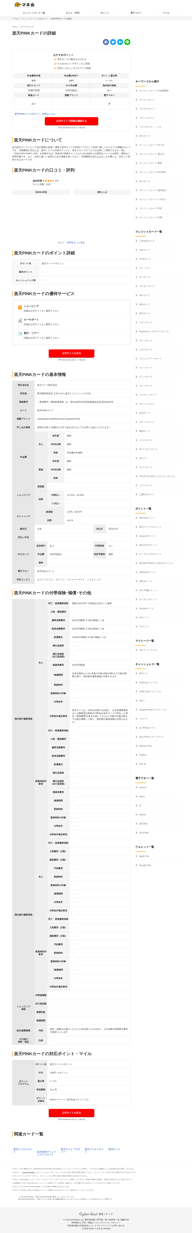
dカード (143, 458)
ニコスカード (146, 440)
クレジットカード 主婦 (150, 217)
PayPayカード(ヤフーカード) (153, 331)
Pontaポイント (146, 608)
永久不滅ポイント (148, 590)
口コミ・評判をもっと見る (71, 242)
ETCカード (144, 136)
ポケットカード (147, 404)
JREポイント (145, 581)
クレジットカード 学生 (150, 208)
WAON (142, 814)
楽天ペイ (143, 673)
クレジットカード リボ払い (152, 199)
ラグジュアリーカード (150, 358)
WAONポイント (147, 518)
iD (140, 805)
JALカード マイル (148, 650)
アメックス (144, 268)
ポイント (104, 13)
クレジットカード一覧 (34, 13)
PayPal (142, 755)
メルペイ (143, 718)
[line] (127, 42)
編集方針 (125, 1219)
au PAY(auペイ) (147, 727)
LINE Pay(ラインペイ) (150, 691)
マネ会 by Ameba (28, 1172)
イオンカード (146, 322)
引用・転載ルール (89, 1222)
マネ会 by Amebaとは (73, 1219)
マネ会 (15, 19)
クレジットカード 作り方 (151, 145)
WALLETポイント (148, 545)
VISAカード (145, 259)
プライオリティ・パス (150, 127)
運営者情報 (90, 1219)
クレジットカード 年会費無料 (154, 90)
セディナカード (147, 422)
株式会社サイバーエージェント (69, 1199)
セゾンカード (146, 367)
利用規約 (76, 1222)
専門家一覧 (102, 1219)
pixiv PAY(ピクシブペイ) (151, 736)
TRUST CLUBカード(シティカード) (157, 476)
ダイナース (144, 277)
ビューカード (146, 376)
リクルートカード (148, 394)
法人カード (144, 181)
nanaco (142, 787)
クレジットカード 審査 (150, 163)
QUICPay (144, 832)
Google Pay (145, 865)
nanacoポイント (147, 536)
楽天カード (44, 19)
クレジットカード (28, 19)
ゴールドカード (147, 99)
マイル (166, 13)
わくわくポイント (148, 599)
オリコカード (146, 340)
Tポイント (144, 626)
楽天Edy (143, 823)
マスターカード (147, 286)
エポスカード (146, 349)
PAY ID (142, 764)
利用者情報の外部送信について (81, 1225)
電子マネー (136, 13)
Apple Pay (144, 856)
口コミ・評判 (72, 13)
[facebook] (106, 42)
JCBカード (144, 250)
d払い (142, 700)
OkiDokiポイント (147, 572)
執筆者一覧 (114, 1219)
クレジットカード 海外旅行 (152, 190)
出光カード (144, 413)
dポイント (144, 617)
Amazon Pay (145, 746)
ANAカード (144, 304)
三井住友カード (147, 241)
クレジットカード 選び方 (151, 154)
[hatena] (120, 42)
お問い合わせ (118, 1225)
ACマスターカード (148, 449)
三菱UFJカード (146, 494)
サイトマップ (104, 1225)
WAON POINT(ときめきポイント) (156, 563)
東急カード (144, 431)
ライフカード (146, 385)
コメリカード (146, 485)
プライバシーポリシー (110, 1222)
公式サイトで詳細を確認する (71, 121)
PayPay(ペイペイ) (148, 682)
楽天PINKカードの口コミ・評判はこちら (35, 114)
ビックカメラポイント (150, 554)
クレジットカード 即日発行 (152, 172)
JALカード (144, 295)
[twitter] (113, 42)
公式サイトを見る (71, 353)
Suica (142, 796)
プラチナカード (147, 108)
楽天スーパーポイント (150, 527)
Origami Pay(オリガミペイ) (152, 709)
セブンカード (146, 467)
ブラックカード (147, 118)
